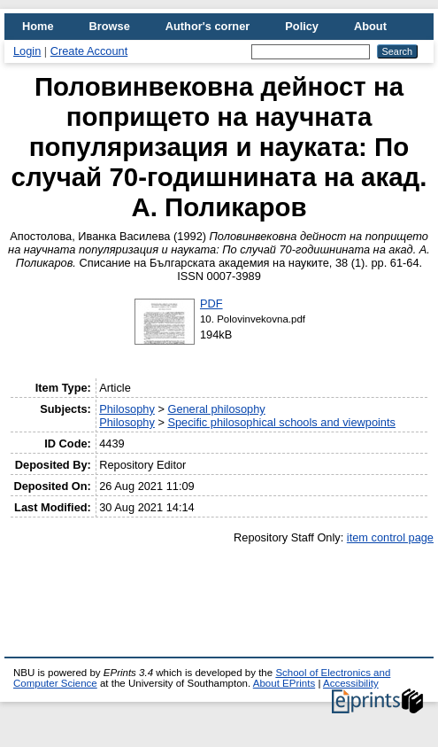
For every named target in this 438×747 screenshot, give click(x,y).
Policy (302, 26)
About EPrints (284, 683)
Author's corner (207, 26)
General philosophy (216, 409)
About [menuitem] (370, 26)
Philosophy (127, 409)
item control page (390, 537)
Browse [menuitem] (109, 26)
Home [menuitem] (38, 26)
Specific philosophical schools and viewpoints (281, 422)
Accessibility (351, 683)
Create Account (89, 51)
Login (27, 51)
